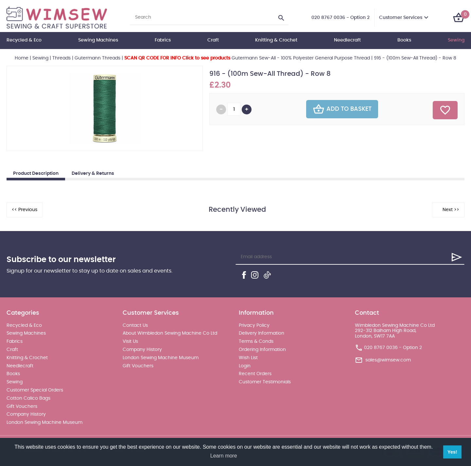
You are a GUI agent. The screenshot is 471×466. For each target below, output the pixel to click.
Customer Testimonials (265, 382)
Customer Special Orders (35, 390)
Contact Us (135, 325)
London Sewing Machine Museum (44, 422)
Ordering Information (262, 349)
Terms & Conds (256, 341)
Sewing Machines (98, 40)
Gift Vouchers (22, 406)
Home (21, 58)
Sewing (456, 40)
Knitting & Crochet (276, 40)
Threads (61, 58)
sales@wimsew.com (388, 360)
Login (245, 366)
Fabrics (163, 40)
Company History (26, 414)
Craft (213, 40)
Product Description (36, 173)
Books (404, 40)
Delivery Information (261, 333)
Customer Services (400, 17)
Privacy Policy (254, 325)
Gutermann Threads (97, 58)
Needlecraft (347, 40)
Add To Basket (342, 109)
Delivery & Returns (93, 173)
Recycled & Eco (24, 40)
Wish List (248, 358)
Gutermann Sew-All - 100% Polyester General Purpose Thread (247, 58)
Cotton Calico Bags (28, 398)
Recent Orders (255, 374)
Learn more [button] (223, 455)
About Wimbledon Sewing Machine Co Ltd (170, 333)
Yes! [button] (452, 452)
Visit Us (130, 341)
